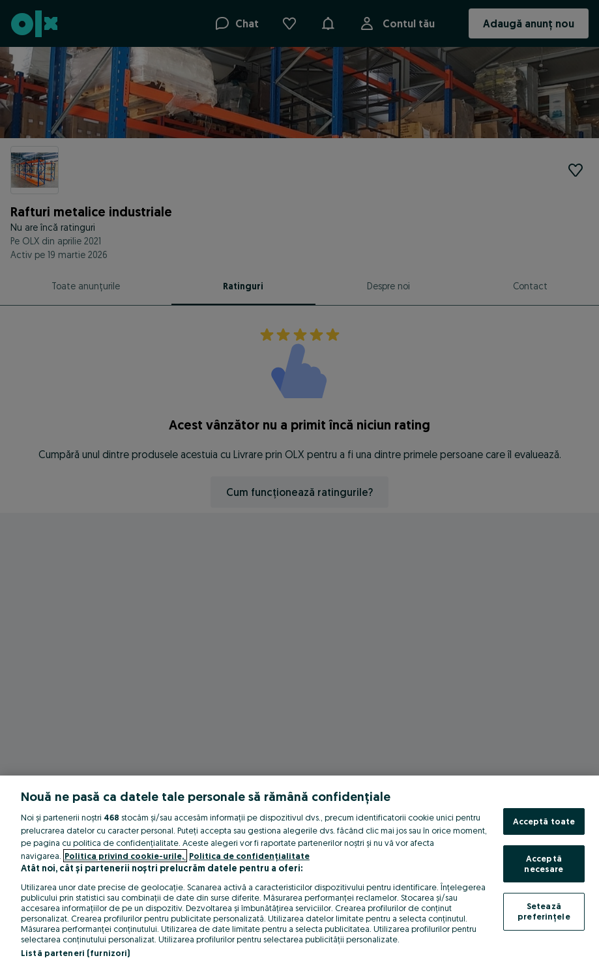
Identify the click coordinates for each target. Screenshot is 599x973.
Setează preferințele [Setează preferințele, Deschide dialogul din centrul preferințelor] (544, 911)
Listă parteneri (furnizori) (75, 953)
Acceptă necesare (543, 863)
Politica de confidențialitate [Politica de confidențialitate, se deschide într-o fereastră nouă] (249, 855)
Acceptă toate (544, 821)
